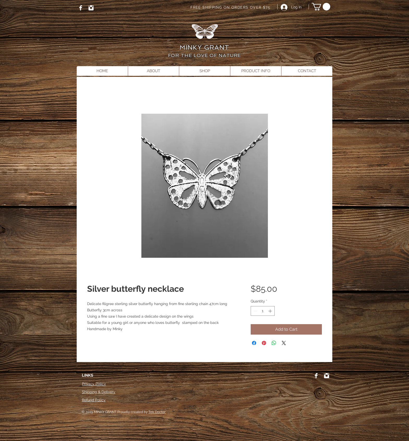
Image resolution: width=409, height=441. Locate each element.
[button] (321, 6)
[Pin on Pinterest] (264, 343)
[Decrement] (254, 311)
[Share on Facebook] (254, 343)
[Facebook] (80, 7)
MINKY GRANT (204, 47)
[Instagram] (91, 7)
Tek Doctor (157, 412)
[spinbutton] (262, 311)
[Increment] (270, 311)
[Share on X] (284, 343)
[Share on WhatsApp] (274, 343)
